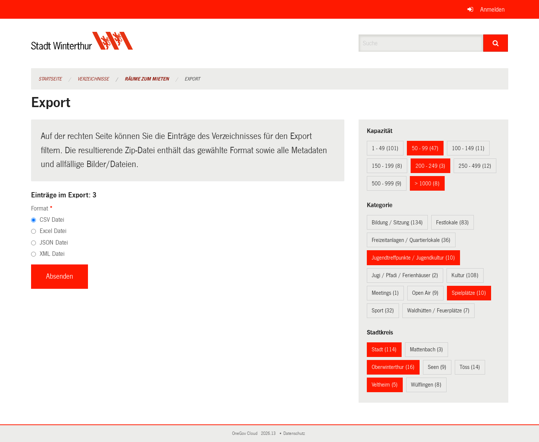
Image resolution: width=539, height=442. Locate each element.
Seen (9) (437, 367)
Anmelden (492, 9)
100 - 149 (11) (468, 148)
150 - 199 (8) (387, 166)
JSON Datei (54, 242)
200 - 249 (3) (430, 166)
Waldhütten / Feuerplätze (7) (438, 311)
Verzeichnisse (93, 79)
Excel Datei (53, 231)
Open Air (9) (425, 293)
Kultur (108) (464, 275)
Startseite (50, 79)
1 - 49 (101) (385, 148)
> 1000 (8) (427, 184)
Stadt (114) (384, 349)
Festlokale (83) (452, 222)
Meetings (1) (385, 293)
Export (192, 79)
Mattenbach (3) (426, 349)
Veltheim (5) (385, 385)
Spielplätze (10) (469, 293)
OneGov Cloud (246, 433)
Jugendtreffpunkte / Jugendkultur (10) (413, 258)
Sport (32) (383, 311)
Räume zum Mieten (147, 79)
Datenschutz (295, 433)
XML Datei (52, 254)
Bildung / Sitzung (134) (397, 222)
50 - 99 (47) (425, 148)
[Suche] (495, 43)
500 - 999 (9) (386, 184)
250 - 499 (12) (475, 166)
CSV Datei (52, 220)
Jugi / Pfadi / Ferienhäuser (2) (405, 275)
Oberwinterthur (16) (393, 367)
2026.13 (269, 433)
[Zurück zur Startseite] (82, 47)
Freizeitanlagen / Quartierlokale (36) (411, 240)
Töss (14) (470, 367)
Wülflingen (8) (426, 385)
